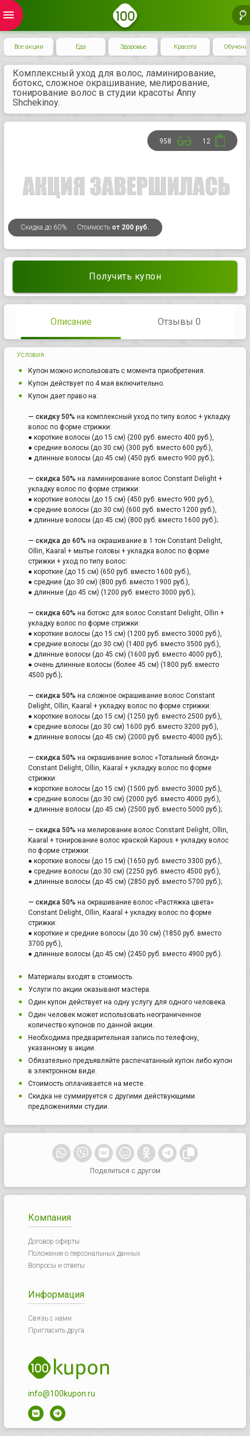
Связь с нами (50, 1318)
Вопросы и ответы (56, 1266)
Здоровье (133, 47)
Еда (81, 47)
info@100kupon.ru (61, 1393)
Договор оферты (54, 1241)
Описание (71, 321)
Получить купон (125, 276)
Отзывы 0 (179, 321)
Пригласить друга (56, 1330)
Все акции (29, 47)
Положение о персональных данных (84, 1253)
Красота (185, 47)
